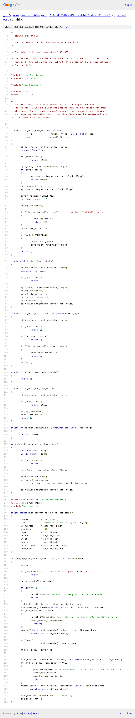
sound (121, 15)
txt (122, 713)
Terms (36, 713)
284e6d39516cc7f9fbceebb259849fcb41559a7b (80, 15)
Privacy (27, 713)
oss (5, 19)
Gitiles (19, 713)
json (129, 713)
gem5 (7, 15)
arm (16, 15)
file (67, 27)
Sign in (128, 4)
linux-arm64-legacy (34, 15)
